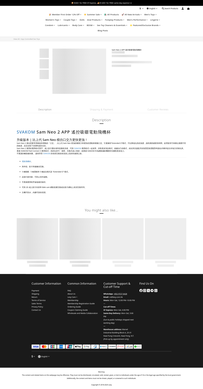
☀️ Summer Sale (93, 14)
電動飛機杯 (26, 161)
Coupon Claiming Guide (78, 310)
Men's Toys (150, 14)
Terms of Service (39, 300)
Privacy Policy (37, 307)
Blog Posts (103, 30)
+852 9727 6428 (120, 294)
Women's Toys (53, 19)
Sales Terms (37, 303)
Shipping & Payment (101, 109)
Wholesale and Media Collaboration (83, 313)
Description (45, 109)
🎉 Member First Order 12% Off (65, 14)
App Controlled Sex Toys (30, 39)
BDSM (90, 25)
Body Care (78, 25)
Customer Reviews (158, 109)
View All (16, 39)
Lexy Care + (72, 297)
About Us (71, 294)
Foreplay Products (114, 19)
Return (34, 297)
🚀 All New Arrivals (132, 14)
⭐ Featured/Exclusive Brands (145, 25)
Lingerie (155, 19)
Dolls (82, 19)
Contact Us (36, 310)
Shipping (35, 294)
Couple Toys (70, 19)
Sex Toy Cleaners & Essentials (112, 25)
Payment (35, 290)
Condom (50, 25)
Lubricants (64, 25)
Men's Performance (137, 19)
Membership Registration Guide (81, 303)
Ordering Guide (74, 307)
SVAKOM (26, 132)
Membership (73, 300)
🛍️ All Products (111, 14)
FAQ (69, 290)
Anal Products (94, 19)
